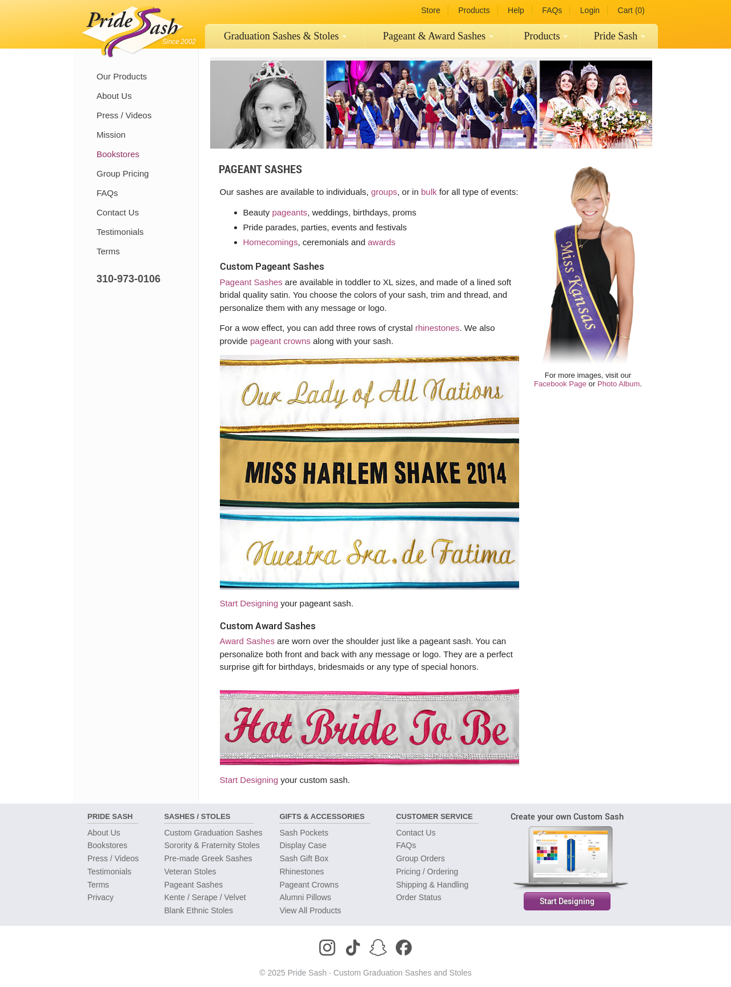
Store (430, 10)
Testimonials (120, 232)
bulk (429, 192)
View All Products (310, 910)
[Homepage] (130, 28)
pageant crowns (280, 341)
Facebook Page (560, 383)
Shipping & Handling (432, 884)
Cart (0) (631, 10)
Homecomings (270, 242)
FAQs (552, 10)
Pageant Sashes (438, 36)
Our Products (122, 76)
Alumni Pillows (305, 897)
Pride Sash (620, 36)
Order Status (418, 897)
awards (381, 242)
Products (473, 10)
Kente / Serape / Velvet (205, 897)
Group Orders (420, 858)
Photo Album (618, 383)
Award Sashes (247, 641)
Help (516, 10)
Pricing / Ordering (427, 871)
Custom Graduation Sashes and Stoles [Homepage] (403, 972)
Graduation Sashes (285, 36)
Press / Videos (124, 115)
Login (590, 10)
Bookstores (118, 154)
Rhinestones (301, 871)
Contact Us (118, 212)
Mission (111, 134)
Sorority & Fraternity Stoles (211, 845)
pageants (289, 212)
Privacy (100, 897)
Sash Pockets (303, 832)
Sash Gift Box (303, 858)
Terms (108, 251)
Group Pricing (123, 173)
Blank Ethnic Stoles (198, 910)
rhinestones (437, 328)
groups (384, 192)
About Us (114, 96)
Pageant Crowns (309, 884)
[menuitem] (285, 36)
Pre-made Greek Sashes (208, 858)
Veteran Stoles (190, 871)
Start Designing (249, 603)
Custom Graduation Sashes (213, 832)
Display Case (302, 845)
